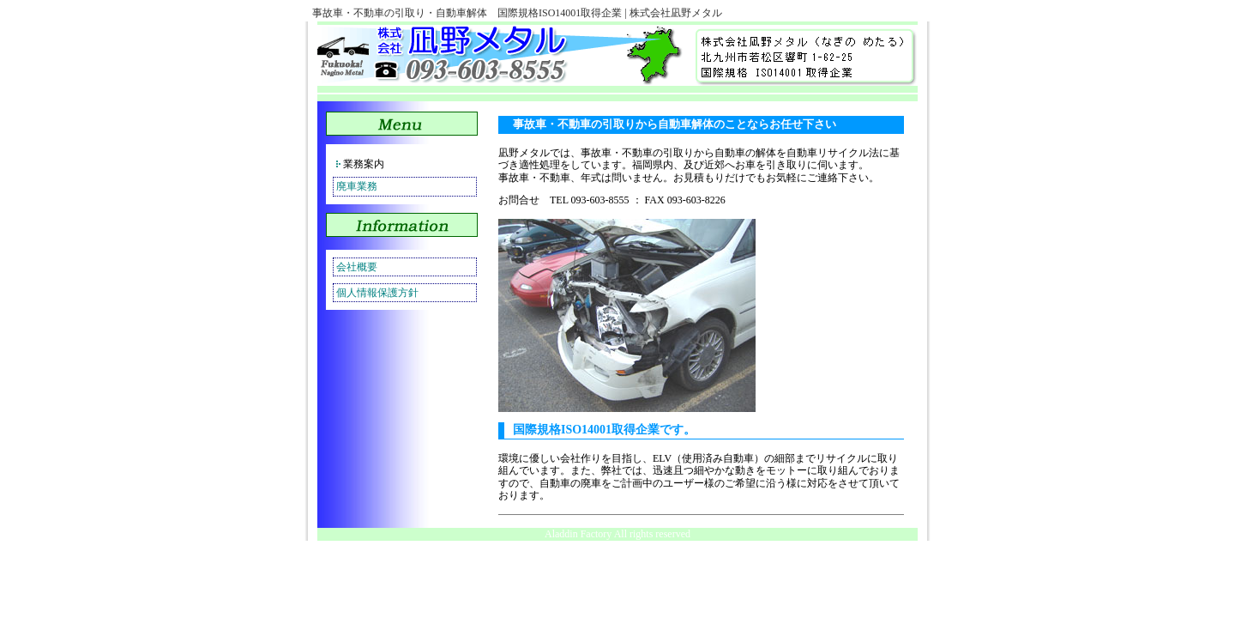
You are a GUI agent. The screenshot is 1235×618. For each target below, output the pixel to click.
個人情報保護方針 (377, 293)
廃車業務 (356, 186)
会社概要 (356, 267)
